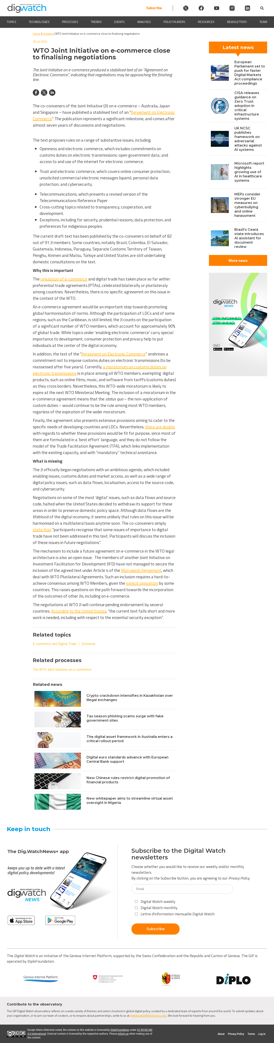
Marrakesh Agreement (141, 570)
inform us (123, 1034)
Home (36, 33)
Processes (70, 22)
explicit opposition (142, 583)
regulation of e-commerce (63, 279)
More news (238, 260)
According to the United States (78, 611)
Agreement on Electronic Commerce (113, 354)
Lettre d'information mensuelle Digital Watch (174, 914)
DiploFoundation (119, 1030)
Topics (11, 22)
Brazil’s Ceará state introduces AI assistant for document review (249, 238)
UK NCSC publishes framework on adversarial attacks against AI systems (248, 139)
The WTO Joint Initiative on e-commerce (62, 669)
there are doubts (160, 426)
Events (119, 22)
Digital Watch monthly (156, 908)
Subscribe (154, 8)
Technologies (39, 22)
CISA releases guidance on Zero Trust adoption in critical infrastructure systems (246, 106)
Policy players (174, 22)
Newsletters (237, 22)
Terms (251, 1034)
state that (42, 529)
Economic (89, 643)
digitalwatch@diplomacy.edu (148, 1015)
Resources (206, 22)
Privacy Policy (238, 878)
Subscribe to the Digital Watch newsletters (178, 854)
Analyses (144, 22)
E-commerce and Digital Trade (54, 643)
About (221, 1034)
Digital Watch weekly (155, 901)
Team (263, 22)
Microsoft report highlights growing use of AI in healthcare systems (249, 172)
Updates (47, 33)
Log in (261, 1034)
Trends (96, 22)
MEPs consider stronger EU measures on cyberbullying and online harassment (247, 205)
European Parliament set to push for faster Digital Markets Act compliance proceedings (249, 72)
